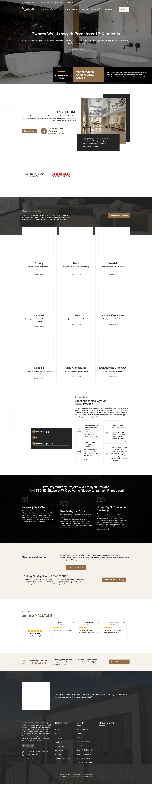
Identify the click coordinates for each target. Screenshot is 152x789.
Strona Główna (49, 9)
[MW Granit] (114, 748)
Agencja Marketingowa (75, 782)
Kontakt (85, 9)
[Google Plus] (32, 751)
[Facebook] (124, 2)
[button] (124, 9)
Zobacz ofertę (39, 275)
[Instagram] (127, 2)
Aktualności (96, 9)
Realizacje (108, 9)
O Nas (60, 9)
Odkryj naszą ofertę (76, 50)
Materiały (76, 9)
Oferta (67, 9)
